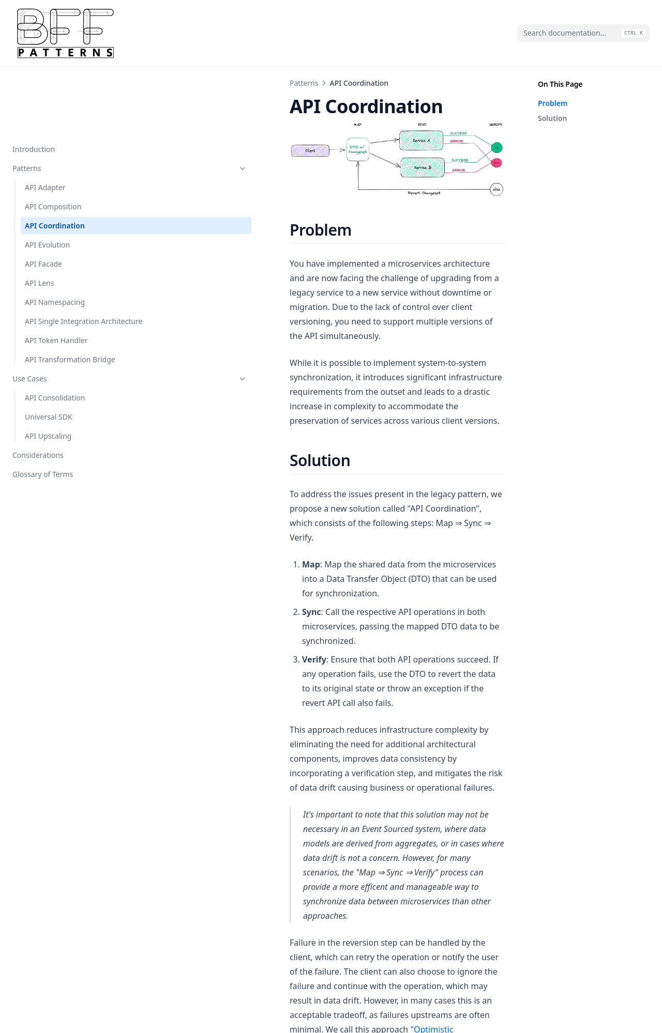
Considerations (38, 410)
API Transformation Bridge (58, 309)
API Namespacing (55, 236)
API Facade (43, 198)
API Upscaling (48, 391)
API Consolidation (55, 353)
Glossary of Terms (42, 430)
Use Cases (63, 334)
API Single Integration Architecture (62, 260)
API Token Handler (56, 285)
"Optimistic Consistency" (204, 831)
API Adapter (45, 121)
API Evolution (47, 178)
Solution (552, 118)
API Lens (39, 217)
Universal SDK (48, 372)
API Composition (53, 140)
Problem (552, 103)
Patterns (63, 102)
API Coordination (55, 159)
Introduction (33, 83)
